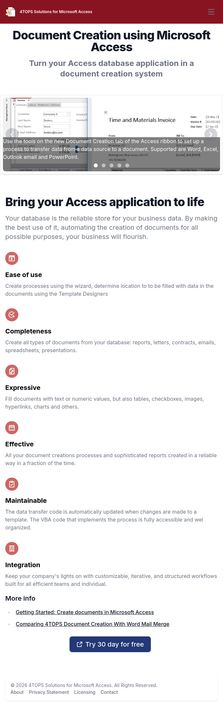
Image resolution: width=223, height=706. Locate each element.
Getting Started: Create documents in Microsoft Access (85, 612)
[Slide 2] (104, 165)
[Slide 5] (127, 165)
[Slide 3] (111, 165)
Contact (109, 692)
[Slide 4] (119, 165)
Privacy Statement (49, 692)
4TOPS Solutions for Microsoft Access (70, 685)
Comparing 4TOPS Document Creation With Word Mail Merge (92, 624)
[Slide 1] (96, 165)
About (17, 692)
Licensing (84, 692)
